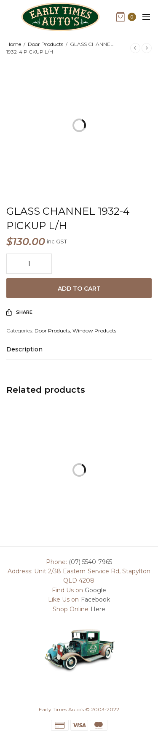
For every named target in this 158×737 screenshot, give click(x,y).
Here (98, 609)
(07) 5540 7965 (90, 562)
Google (95, 590)
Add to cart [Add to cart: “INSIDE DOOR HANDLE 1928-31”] (41, 486)
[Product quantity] (29, 263)
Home (13, 44)
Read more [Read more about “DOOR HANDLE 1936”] (116, 486)
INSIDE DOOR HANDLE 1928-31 (41, 506)
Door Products (45, 44)
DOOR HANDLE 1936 (116, 503)
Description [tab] (24, 349)
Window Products (94, 330)
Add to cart (79, 288)
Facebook (95, 599)
